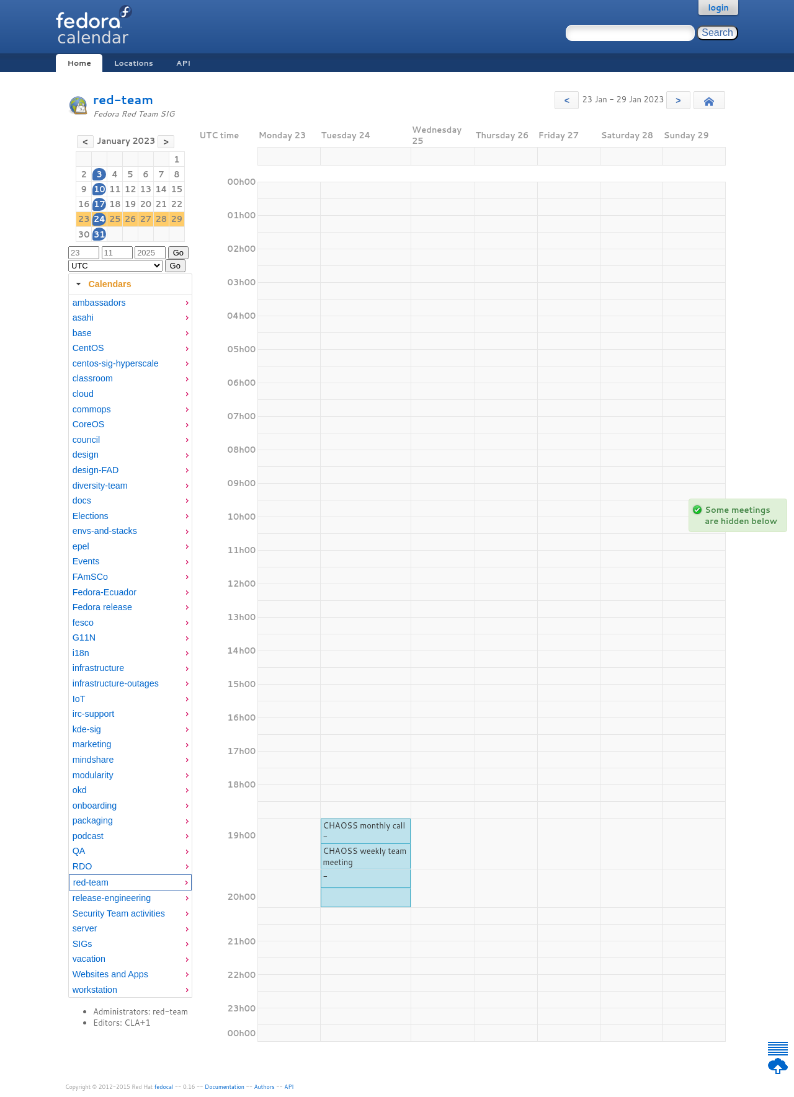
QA (79, 851)
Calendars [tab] (102, 284)
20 (145, 204)
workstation (95, 990)
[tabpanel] (130, 646)
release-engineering (112, 898)
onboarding (95, 806)
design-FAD (96, 470)
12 (130, 189)
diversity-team (100, 486)
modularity (93, 775)
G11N (84, 637)
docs (82, 500)
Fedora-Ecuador (104, 592)
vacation (89, 959)
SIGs (82, 944)
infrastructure (98, 668)
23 (84, 218)
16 (84, 204)
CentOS (88, 348)
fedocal (164, 1087)
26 (130, 218)
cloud (83, 394)
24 (99, 218)
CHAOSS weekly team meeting (364, 856)
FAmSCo (90, 577)
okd (80, 790)
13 (145, 189)
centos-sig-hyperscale (116, 363)
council (86, 440)
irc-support (94, 714)
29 (177, 218)
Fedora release (102, 607)
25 (115, 218)
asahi (83, 317)
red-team (123, 99)
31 (99, 234)
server (85, 928)
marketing (92, 744)
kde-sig (87, 729)
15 (177, 189)
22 (177, 204)
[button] (567, 100)
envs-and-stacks (105, 531)
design (86, 455)
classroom (93, 378)
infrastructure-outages (116, 683)
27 (145, 218)
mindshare (93, 760)
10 (99, 189)
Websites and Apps (110, 974)
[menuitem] (130, 303)
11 (115, 189)
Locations (133, 63)
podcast (88, 836)
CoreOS (89, 424)
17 (99, 204)
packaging (93, 820)
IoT (79, 699)
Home (79, 63)
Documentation (224, 1087)
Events (86, 561)
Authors (264, 1087)
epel (81, 546)
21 (161, 204)
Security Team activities (119, 913)
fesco (83, 623)
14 (161, 189)
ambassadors (99, 303)
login (718, 7)
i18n (81, 653)
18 (115, 204)
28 (161, 218)
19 (130, 204)
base (82, 333)
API (183, 63)
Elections (91, 516)
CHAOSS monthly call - (363, 831)
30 (84, 234)
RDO (82, 866)
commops (92, 409)
